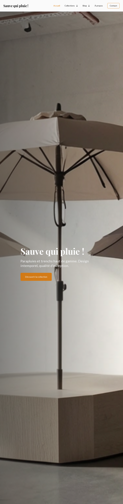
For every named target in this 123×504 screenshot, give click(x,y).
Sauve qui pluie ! (15, 5)
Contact (113, 5)
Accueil (56, 5)
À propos (99, 5)
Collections (71, 5)
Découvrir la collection (36, 277)
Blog (86, 5)
